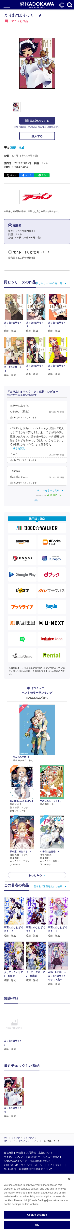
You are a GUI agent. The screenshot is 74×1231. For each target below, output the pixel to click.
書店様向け (34, 1128)
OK (37, 1224)
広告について (45, 1124)
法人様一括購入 (51, 1128)
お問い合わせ (11, 1136)
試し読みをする (37, 120)
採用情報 (31, 1124)
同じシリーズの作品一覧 (49, 283)
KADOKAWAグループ (15, 1132)
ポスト (13, 175)
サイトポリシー (56, 1136)
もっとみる (35, 875)
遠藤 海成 (17, 147)
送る (43, 175)
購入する (37, 136)
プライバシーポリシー (33, 1136)
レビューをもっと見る (47, 490)
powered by (49, 495)
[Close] (69, 1179)
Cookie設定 (10, 1140)
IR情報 (19, 1124)
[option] (15, 1030)
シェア (28, 175)
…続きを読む (17, 448)
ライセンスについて (14, 1128)
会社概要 (8, 1124)
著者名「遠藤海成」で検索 (48, 886)
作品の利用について (40, 1132)
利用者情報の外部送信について (35, 1140)
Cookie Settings (37, 1214)
